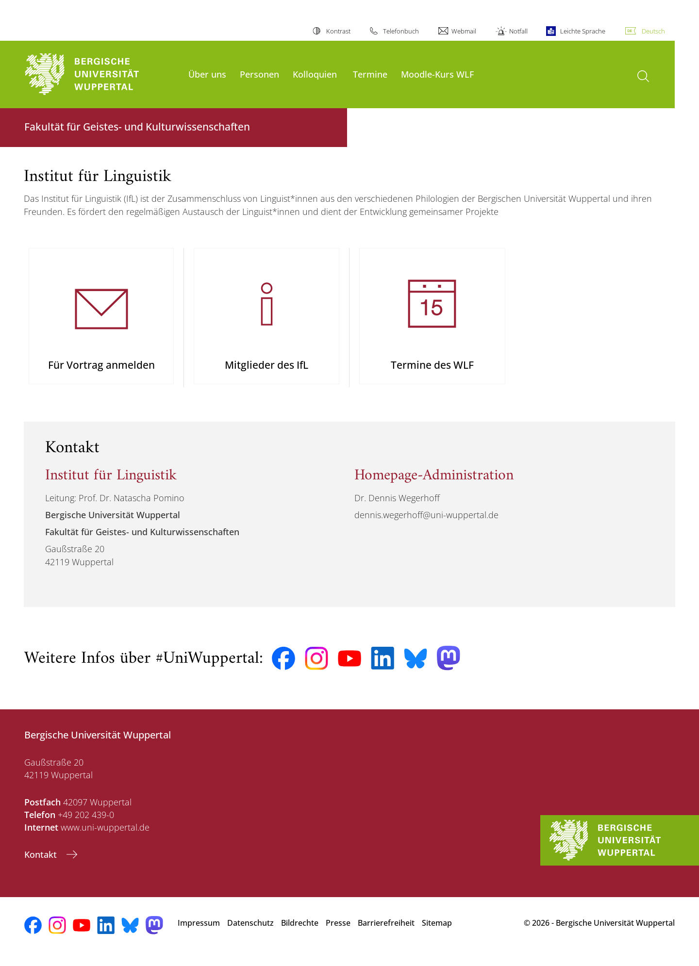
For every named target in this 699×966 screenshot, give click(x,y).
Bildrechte (299, 931)
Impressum (199, 931)
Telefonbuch (401, 31)
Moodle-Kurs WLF (437, 74)
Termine (370, 74)
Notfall (518, 31)
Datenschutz (250, 931)
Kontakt (41, 863)
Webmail (463, 31)
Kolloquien (315, 74)
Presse (338, 931)
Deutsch (653, 31)
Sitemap (437, 931)
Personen (259, 74)
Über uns (207, 74)
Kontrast (338, 31)
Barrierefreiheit (386, 931)
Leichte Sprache (582, 31)
